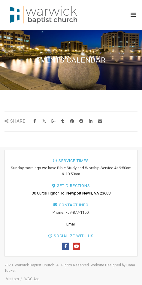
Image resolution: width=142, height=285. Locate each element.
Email (71, 224)
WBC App (31, 279)
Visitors (12, 279)
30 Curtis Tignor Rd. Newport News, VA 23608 (71, 193)
